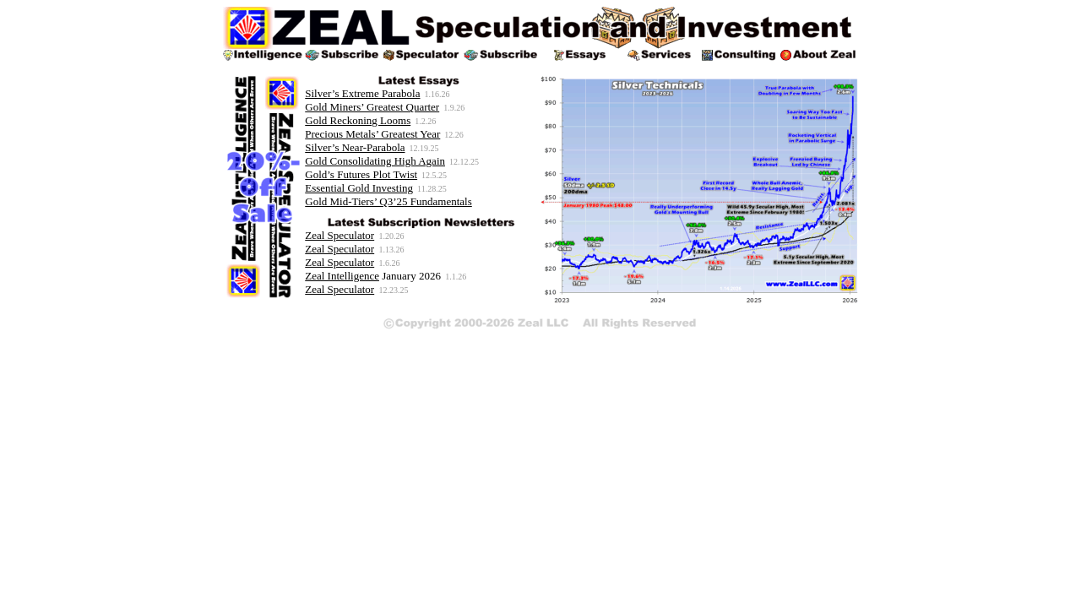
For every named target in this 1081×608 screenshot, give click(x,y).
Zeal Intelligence (342, 275)
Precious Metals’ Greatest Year (372, 134)
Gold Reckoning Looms (357, 120)
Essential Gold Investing (359, 188)
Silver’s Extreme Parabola (362, 93)
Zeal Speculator (339, 235)
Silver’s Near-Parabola (355, 147)
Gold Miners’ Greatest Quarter (372, 106)
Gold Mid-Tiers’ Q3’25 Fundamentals (388, 201)
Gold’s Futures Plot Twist (361, 174)
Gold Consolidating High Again (375, 161)
